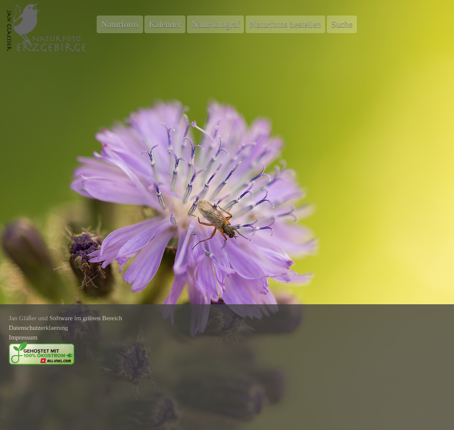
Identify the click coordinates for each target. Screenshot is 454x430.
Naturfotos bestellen (285, 24)
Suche (341, 24)
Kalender (165, 24)
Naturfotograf (215, 24)
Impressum (23, 337)
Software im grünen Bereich (85, 317)
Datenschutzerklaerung (38, 327)
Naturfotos (120, 24)
